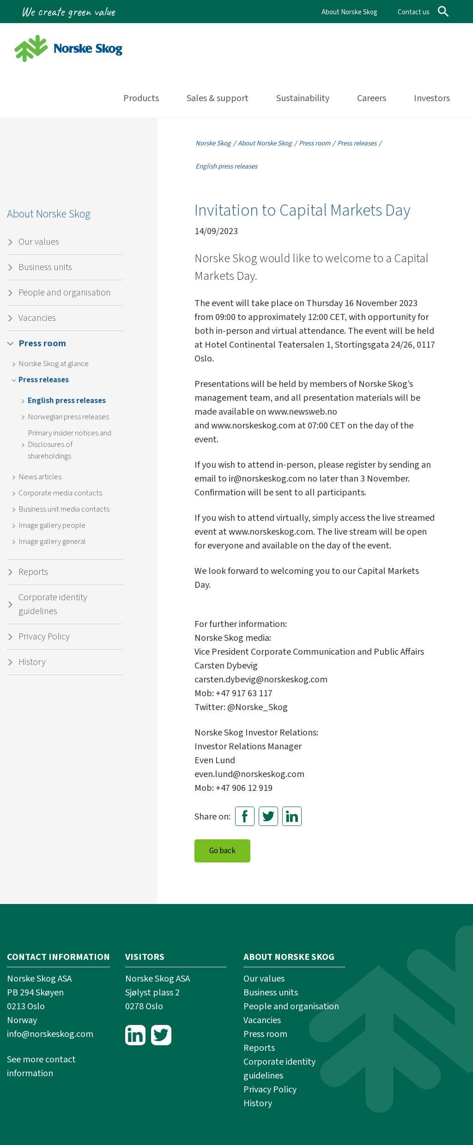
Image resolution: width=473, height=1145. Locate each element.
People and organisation (64, 292)
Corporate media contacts (60, 493)
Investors (432, 98)
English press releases (67, 400)
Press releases (43, 380)
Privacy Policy (44, 636)
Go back (222, 850)
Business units (45, 267)
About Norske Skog (349, 12)
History (32, 662)
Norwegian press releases (68, 416)
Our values (38, 241)
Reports (33, 572)
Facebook (245, 816)
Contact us (414, 12)
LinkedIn (292, 816)
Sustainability (302, 98)
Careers (371, 98)
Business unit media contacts (63, 509)
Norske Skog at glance (53, 363)
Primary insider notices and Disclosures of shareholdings (69, 445)
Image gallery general (52, 541)
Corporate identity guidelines (52, 604)
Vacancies (37, 318)
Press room (42, 343)
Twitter (268, 816)
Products (141, 98)
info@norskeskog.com (50, 1034)
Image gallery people (51, 525)
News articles (39, 476)
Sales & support (218, 98)
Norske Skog (213, 143)
